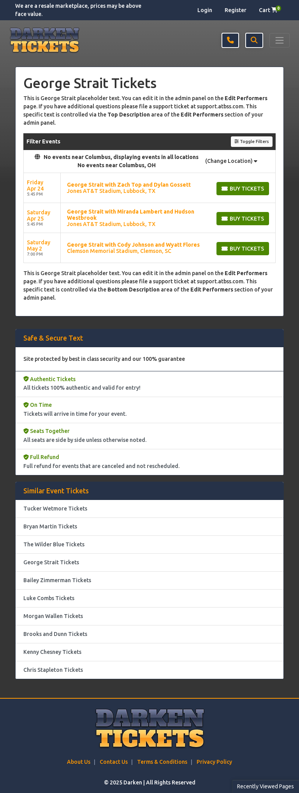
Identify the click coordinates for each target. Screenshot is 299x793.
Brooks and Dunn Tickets (55, 634)
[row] (149, 188)
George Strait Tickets (51, 562)
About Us (78, 762)
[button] (254, 40)
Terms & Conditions (162, 762)
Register (235, 10)
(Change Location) (231, 161)
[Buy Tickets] (242, 188)
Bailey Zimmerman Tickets (57, 580)
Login (204, 10)
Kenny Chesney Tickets (52, 652)
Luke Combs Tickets (48, 598)
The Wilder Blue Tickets (53, 544)
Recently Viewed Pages (265, 786)
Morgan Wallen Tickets (53, 616)
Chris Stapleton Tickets (53, 670)
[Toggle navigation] (279, 40)
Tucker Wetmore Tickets (55, 508)
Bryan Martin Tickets (50, 526)
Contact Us (114, 762)
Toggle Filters (251, 141)
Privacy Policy (214, 762)
